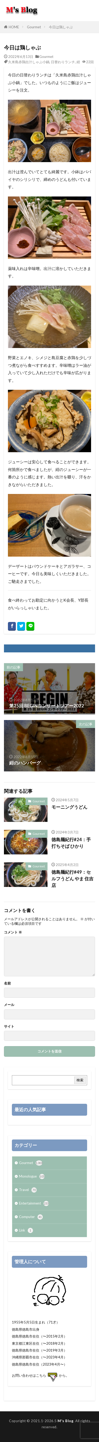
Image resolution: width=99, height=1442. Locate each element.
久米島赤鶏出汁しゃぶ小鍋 (28, 62)
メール (9, 1004)
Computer (31, 1217)
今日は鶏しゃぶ (61, 27)
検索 (80, 1080)
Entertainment (34, 1203)
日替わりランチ (63, 62)
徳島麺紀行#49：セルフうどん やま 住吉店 (72, 878)
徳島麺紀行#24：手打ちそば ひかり (71, 843)
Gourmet (34, 27)
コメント (13, 932)
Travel (28, 1190)
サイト (9, 1026)
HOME (14, 27)
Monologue (32, 1176)
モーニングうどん (69, 807)
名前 (7, 983)
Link (26, 1230)
